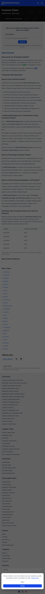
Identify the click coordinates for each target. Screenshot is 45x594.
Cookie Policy (34, 578)
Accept (22, 586)
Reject (22, 582)
